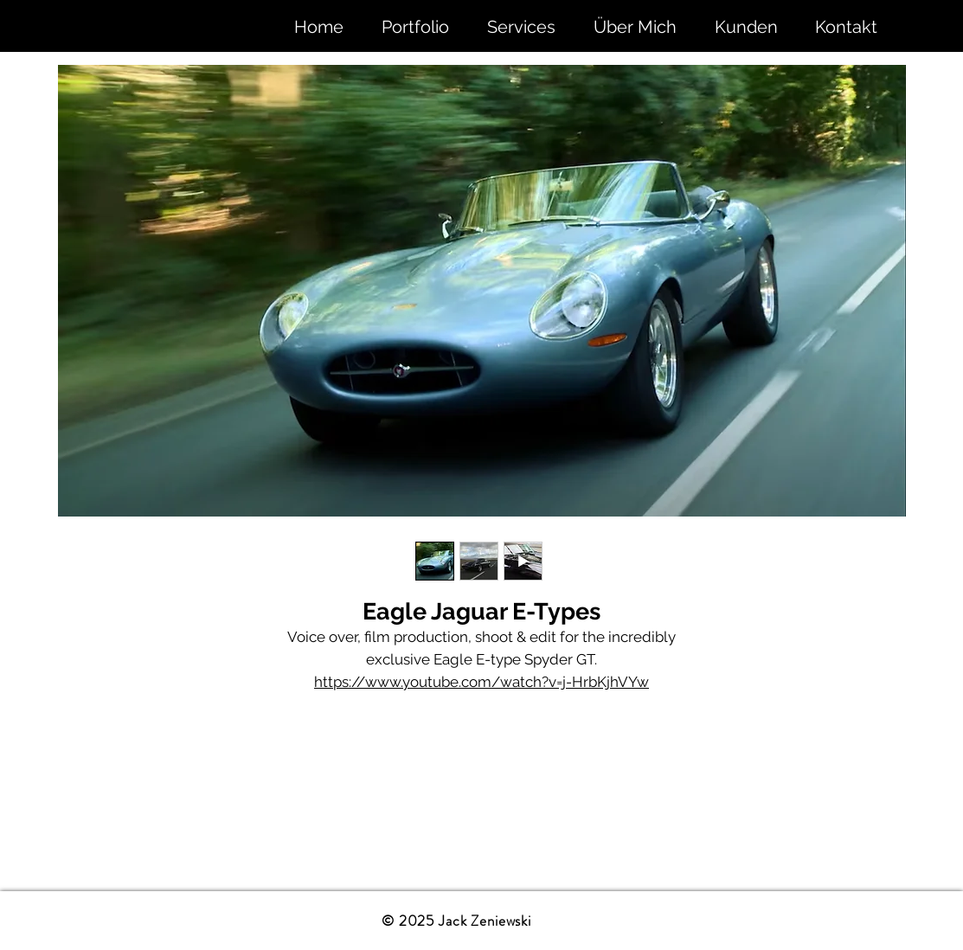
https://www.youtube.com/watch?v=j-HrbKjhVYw (481, 681)
